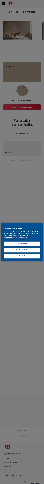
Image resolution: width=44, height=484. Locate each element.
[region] (22, 242)
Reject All (22, 256)
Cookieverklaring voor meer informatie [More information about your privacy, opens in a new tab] (15, 237)
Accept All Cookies (22, 250)
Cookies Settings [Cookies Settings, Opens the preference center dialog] (22, 244)
